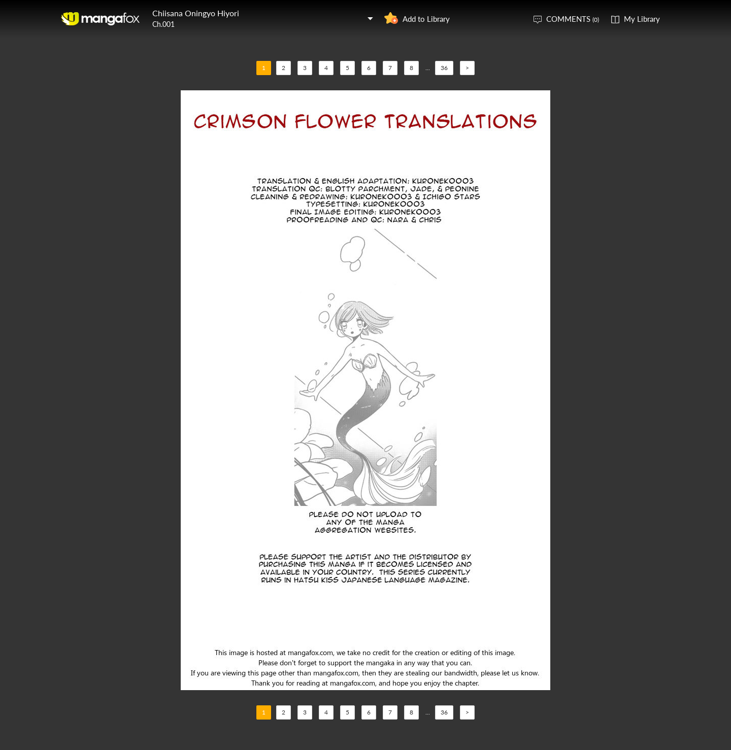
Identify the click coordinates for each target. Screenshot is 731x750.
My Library (642, 18)
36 (444, 68)
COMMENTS (572, 18)
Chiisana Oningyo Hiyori (195, 13)
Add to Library (426, 18)
